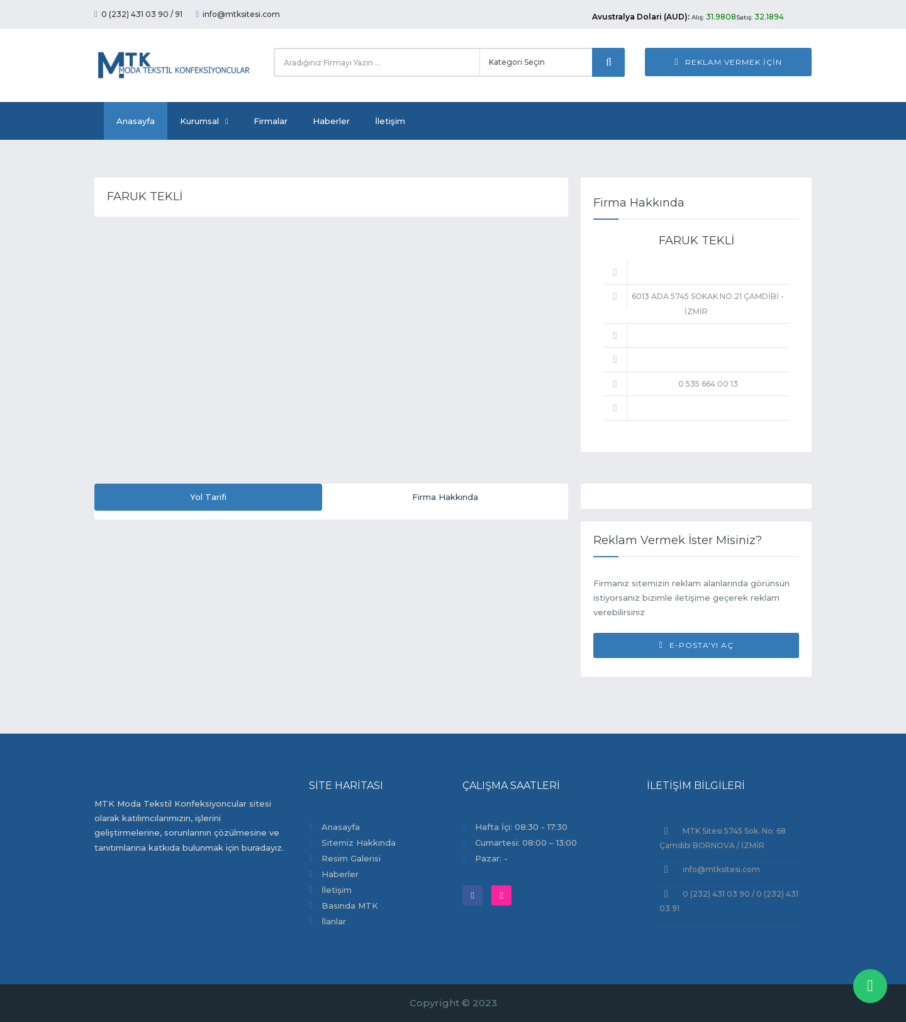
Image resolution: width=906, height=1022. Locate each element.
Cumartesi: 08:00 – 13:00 (526, 842)
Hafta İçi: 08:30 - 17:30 (521, 827)
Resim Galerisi (351, 858)
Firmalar (271, 121)
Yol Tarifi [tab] (208, 497)
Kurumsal (204, 121)
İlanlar (334, 921)
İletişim (390, 121)
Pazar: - (491, 858)
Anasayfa (135, 121)
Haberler (331, 121)
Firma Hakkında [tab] (445, 497)
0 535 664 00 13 (708, 384)
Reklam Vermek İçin (727, 62)
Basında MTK (350, 905)
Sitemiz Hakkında (359, 842)
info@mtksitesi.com (238, 14)
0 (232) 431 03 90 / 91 (138, 14)
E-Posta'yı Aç (696, 645)
